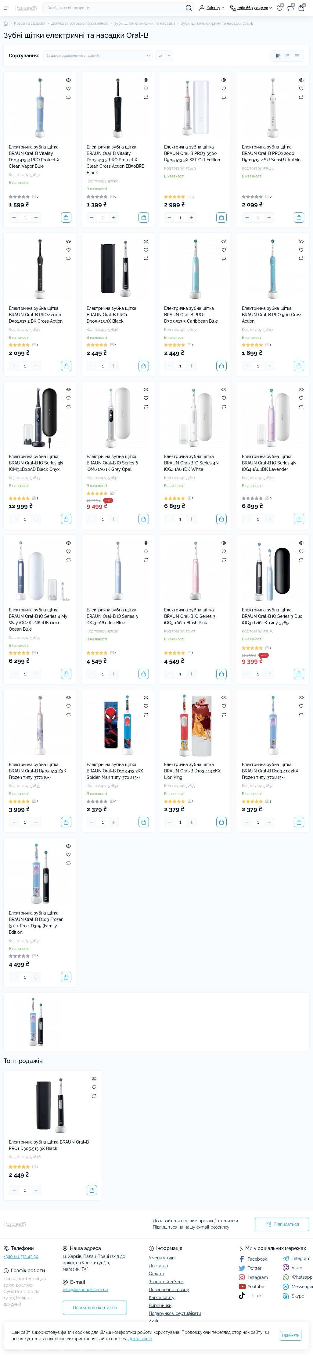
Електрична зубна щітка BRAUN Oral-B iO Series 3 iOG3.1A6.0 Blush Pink (189, 616)
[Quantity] (25, 217)
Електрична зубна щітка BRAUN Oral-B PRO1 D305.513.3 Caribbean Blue (191, 315)
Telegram (296, 1258)
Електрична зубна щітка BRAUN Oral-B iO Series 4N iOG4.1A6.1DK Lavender (269, 463)
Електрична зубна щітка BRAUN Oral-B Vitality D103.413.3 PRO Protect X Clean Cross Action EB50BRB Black (115, 160)
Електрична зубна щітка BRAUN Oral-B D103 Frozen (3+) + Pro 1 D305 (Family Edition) (36, 923)
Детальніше (140, 1338)
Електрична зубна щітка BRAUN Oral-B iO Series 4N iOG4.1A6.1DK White (191, 463)
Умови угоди (161, 1257)
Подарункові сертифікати (175, 1313)
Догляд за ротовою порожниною (79, 23)
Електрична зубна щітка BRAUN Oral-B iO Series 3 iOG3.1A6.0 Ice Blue (112, 616)
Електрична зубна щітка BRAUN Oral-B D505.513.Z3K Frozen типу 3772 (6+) (37, 771)
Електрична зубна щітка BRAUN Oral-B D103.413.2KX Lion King (192, 771)
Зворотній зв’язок (166, 1281)
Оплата (156, 1273)
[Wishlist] (68, 88)
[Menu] (7, 8)
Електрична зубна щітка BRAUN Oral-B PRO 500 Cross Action (272, 315)
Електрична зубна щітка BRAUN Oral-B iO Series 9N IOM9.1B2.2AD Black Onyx (36, 463)
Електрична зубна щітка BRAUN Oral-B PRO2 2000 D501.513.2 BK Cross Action (36, 315)
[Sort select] (98, 55)
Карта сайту (161, 1297)
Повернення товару (169, 1289)
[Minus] (14, 217)
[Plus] (36, 217)
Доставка (158, 1265)
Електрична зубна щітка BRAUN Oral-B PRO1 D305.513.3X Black (111, 315)
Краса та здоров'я (29, 23)
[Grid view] (278, 56)
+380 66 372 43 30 (21, 1256)
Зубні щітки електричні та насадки (144, 23)
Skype (293, 1296)
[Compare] (68, 97)
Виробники (160, 1305)
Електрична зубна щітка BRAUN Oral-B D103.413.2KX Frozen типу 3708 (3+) (270, 771)
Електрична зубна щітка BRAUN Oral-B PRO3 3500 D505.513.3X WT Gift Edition (192, 153)
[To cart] (66, 217)
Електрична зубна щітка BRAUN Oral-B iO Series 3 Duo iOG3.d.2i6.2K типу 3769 (272, 616)
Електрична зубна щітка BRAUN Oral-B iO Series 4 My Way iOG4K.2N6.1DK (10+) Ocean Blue (38, 619)
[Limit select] (164, 55)
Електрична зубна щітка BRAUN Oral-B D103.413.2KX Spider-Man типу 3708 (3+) (115, 771)
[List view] (287, 56)
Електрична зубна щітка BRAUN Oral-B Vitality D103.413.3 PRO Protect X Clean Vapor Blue (34, 157)
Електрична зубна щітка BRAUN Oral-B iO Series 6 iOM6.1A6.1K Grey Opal (112, 463)
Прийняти (290, 1335)
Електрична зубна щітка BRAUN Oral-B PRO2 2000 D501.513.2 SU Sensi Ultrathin (271, 153)
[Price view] (297, 56)
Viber (292, 1267)
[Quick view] (68, 79)
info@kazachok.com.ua (85, 1289)
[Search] (189, 8)
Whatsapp (297, 1277)
